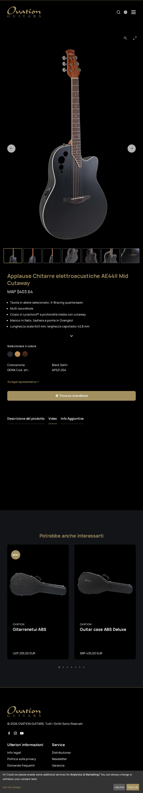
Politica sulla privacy (21, 759)
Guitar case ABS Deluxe (103, 629)
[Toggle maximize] (134, 38)
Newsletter (59, 759)
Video (52, 418)
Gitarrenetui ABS (29, 629)
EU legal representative (22, 382)
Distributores (61, 753)
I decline (119, 787)
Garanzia (58, 765)
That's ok (132, 787)
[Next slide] (132, 148)
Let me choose (11, 787)
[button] (71, 336)
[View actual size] (125, 38)
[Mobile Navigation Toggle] (133, 12)
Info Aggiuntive (72, 418)
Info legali (14, 753)
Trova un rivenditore (71, 395)
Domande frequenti (21, 765)
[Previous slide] (11, 148)
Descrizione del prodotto (26, 418)
